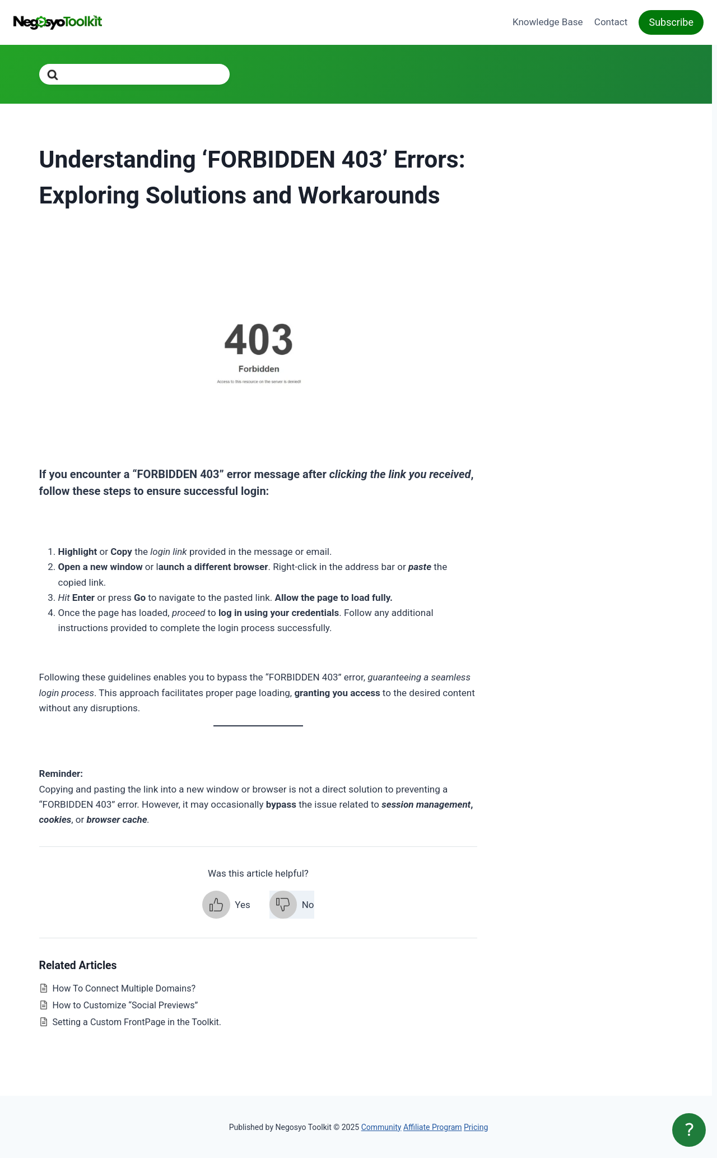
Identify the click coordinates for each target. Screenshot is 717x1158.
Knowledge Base (548, 21)
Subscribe (671, 22)
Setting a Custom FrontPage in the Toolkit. (137, 1022)
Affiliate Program (432, 1127)
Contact (610, 21)
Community (381, 1127)
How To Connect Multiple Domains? (124, 988)
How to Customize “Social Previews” (125, 1005)
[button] (226, 905)
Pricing (476, 1127)
